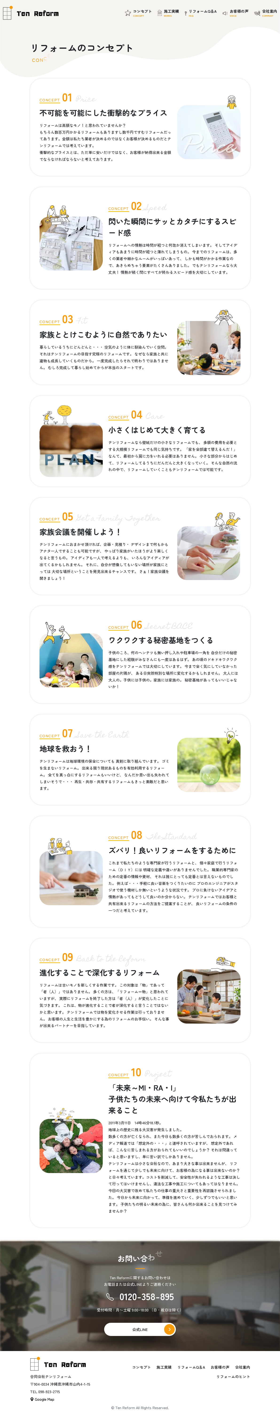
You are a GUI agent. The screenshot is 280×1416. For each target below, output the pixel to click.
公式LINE (140, 1329)
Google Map (42, 1399)
